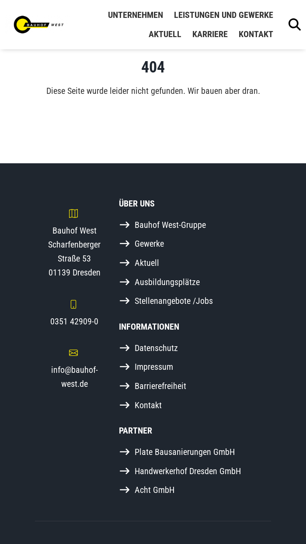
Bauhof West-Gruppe (170, 225)
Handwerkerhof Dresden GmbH (188, 471)
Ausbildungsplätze (167, 282)
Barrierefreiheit (160, 386)
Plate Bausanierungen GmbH (185, 452)
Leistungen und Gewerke (223, 15)
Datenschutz (156, 348)
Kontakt (256, 34)
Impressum (154, 367)
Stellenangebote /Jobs (174, 301)
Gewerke (149, 243)
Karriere (210, 34)
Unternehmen (135, 15)
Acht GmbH (154, 490)
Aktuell (165, 34)
